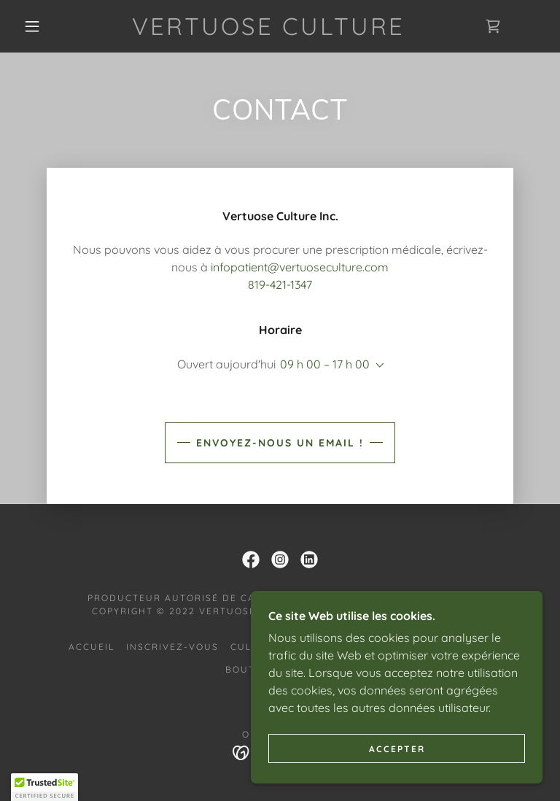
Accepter (397, 748)
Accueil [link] (91, 646)
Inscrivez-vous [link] (172, 646)
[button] (32, 26)
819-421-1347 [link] (280, 284)
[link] (268, 30)
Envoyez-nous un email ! (280, 442)
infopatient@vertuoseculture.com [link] (300, 267)
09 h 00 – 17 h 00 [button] (325, 364)
